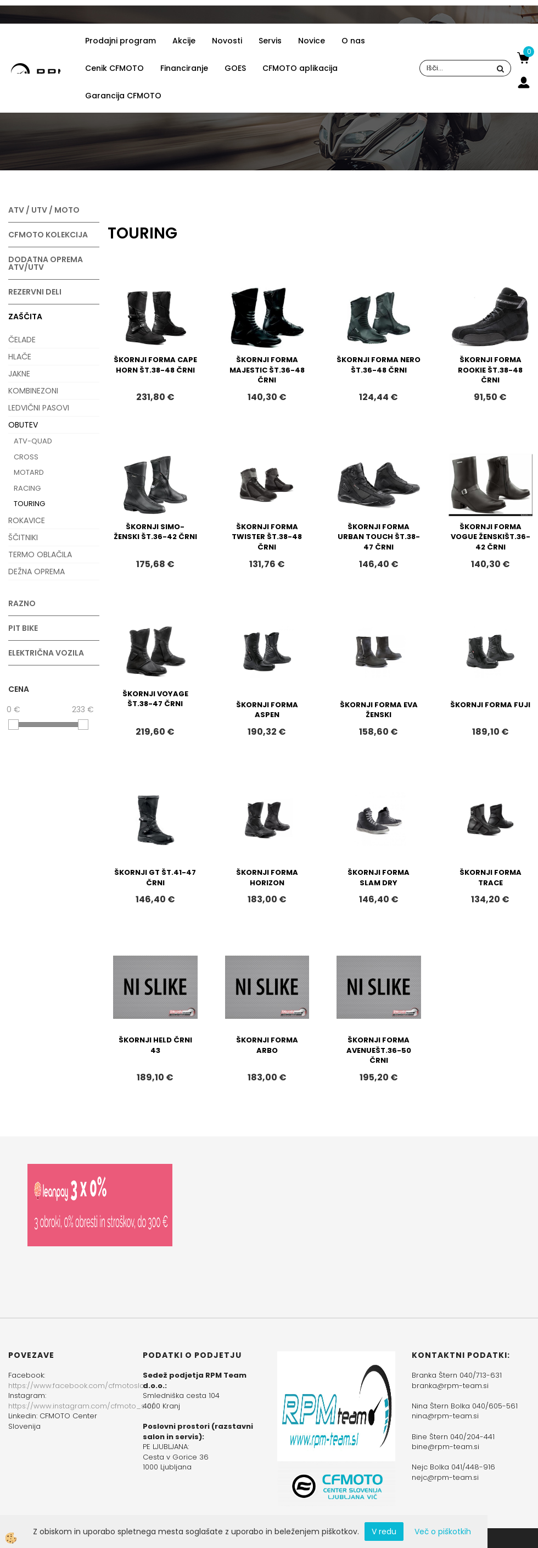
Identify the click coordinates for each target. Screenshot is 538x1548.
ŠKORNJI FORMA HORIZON (267, 877)
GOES (235, 68)
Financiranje (184, 68)
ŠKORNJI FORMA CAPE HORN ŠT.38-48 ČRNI (155, 364)
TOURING (29, 503)
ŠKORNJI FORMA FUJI (490, 705)
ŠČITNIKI (23, 537)
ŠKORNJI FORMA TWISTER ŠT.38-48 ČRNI (267, 536)
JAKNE (19, 373)
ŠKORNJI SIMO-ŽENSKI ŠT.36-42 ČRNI (155, 531)
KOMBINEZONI (33, 390)
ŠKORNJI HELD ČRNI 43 (155, 1045)
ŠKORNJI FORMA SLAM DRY (379, 877)
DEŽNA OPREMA (36, 571)
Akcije (183, 40)
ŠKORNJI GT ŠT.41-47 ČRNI (155, 877)
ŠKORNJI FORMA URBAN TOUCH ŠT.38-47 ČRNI (379, 536)
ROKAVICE (26, 520)
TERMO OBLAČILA (40, 554)
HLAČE (19, 356)
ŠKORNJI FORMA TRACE (490, 877)
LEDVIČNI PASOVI (38, 407)
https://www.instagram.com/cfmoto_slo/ (81, 1406)
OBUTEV (23, 424)
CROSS (26, 457)
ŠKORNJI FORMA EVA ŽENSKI (379, 710)
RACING (27, 488)
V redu (384, 1531)
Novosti (227, 40)
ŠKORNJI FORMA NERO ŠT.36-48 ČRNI (379, 364)
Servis (270, 40)
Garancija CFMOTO (123, 95)
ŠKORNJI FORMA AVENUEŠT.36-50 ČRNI (378, 1050)
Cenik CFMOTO (114, 68)
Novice (311, 40)
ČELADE (22, 339)
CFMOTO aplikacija (300, 68)
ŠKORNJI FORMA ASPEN (267, 710)
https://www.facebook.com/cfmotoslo (76, 1385)
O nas (353, 40)
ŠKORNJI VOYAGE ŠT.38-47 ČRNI (155, 699)
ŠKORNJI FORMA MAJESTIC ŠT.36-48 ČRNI (267, 369)
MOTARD (29, 472)
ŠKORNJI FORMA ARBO (267, 1045)
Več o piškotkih (442, 1531)
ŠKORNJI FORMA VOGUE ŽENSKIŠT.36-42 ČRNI (490, 536)
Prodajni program (120, 40)
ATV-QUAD (33, 441)
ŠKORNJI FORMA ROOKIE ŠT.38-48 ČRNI (490, 369)
